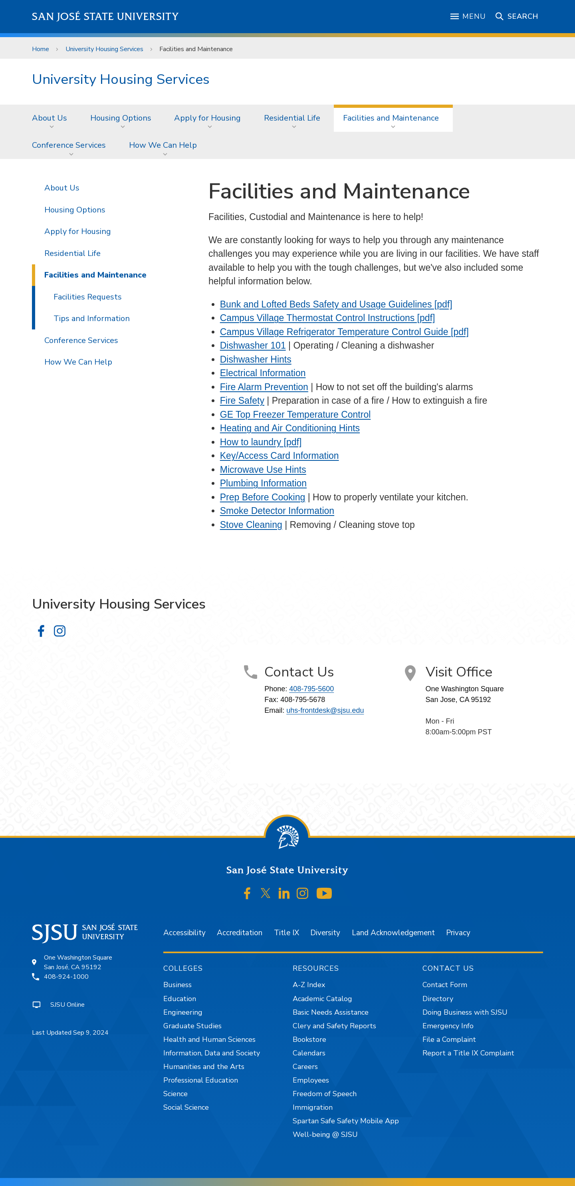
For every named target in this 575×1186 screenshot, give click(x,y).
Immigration (313, 1107)
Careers (305, 1066)
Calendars (309, 1053)
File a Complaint (449, 1039)
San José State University (105, 16)
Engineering (182, 1012)
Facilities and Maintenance (196, 49)
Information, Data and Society (211, 1053)
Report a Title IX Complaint (468, 1053)
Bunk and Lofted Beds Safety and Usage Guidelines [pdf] (336, 304)
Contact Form (444, 985)
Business (177, 985)
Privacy (458, 933)
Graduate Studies (192, 1026)
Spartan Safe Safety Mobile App (346, 1121)
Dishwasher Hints (255, 359)
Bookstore (309, 1039)
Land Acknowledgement (393, 933)
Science (175, 1094)
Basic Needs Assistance (331, 1012)
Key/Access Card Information (279, 455)
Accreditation (239, 933)
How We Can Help (163, 145)
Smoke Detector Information (277, 511)
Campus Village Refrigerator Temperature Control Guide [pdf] (344, 332)
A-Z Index (309, 985)
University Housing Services (104, 49)
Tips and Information (92, 318)
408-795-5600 (311, 689)
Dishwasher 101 (253, 345)
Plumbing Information (263, 483)
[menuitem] (52, 118)
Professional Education (200, 1080)
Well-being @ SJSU (325, 1134)
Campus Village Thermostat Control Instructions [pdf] (327, 318)
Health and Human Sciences (209, 1039)
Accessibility (184, 933)
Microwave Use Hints (263, 469)
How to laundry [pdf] (261, 442)
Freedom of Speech (325, 1094)
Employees (311, 1080)
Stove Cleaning (251, 525)
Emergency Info (448, 1026)
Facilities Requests (88, 297)
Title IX (286, 933)
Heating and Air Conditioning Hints (290, 428)
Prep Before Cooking (262, 497)
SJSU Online (67, 1004)
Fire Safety (242, 400)
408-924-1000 (66, 976)
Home (40, 49)
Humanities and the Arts (203, 1066)
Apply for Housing (207, 118)
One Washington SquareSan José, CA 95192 (78, 962)
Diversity (325, 933)
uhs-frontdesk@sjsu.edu (325, 710)
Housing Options (120, 118)
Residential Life (292, 118)
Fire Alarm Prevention (264, 387)
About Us (49, 118)
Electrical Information (263, 373)
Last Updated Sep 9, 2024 (70, 1032)
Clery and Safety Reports (334, 1026)
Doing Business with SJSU (465, 1012)
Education (179, 999)
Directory (437, 999)
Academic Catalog (322, 999)
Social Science (186, 1107)
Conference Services (69, 145)
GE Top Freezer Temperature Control (295, 414)
